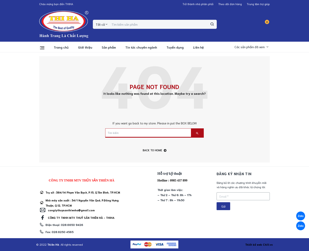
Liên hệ (198, 47)
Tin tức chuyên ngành (141, 47)
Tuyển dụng (175, 47)
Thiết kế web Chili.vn (259, 244)
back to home (155, 150)
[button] (56, 4)
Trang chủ (61, 47)
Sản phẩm (109, 47)
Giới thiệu (85, 47)
